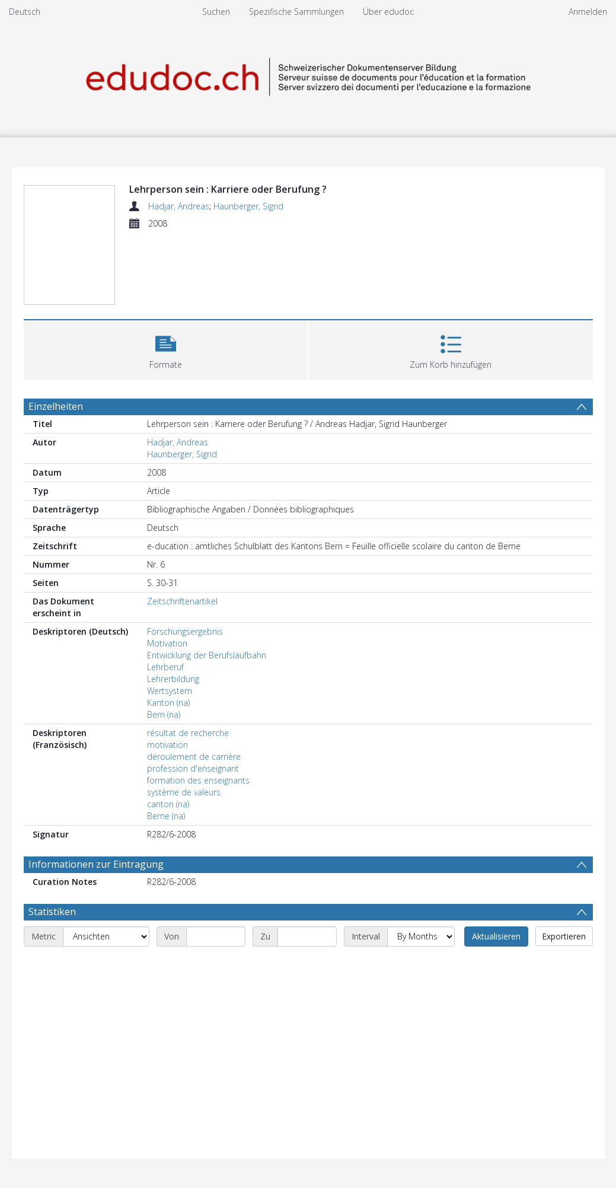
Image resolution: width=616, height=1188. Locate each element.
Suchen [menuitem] (216, 11)
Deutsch (24, 11)
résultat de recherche (188, 732)
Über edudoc (388, 11)
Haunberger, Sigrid (248, 206)
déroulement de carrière (194, 756)
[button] (166, 348)
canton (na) (168, 804)
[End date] (307, 936)
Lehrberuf (165, 667)
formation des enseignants (198, 780)
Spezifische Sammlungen (296, 11)
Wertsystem (169, 690)
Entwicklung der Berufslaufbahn (206, 655)
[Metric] (106, 936)
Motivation (167, 643)
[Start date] (215, 936)
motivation (167, 744)
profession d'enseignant (193, 768)
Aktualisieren (496, 936)
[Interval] (421, 936)
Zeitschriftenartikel (182, 601)
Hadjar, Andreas (178, 206)
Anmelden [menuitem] (588, 11)
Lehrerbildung (173, 678)
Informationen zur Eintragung (96, 864)
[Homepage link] (308, 75)
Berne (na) (166, 815)
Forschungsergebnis (185, 631)
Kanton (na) (168, 702)
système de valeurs (184, 792)
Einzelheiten (55, 406)
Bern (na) (163, 714)
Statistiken (52, 911)
